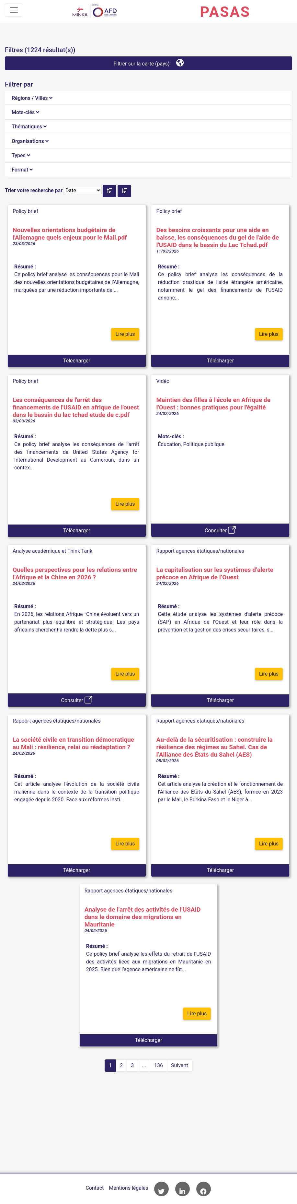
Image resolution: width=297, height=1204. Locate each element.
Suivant (179, 1065)
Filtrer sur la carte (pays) (148, 63)
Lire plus (125, 334)
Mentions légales (128, 1188)
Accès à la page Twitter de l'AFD (161, 1189)
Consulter (220, 530)
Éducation (169, 444)
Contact (95, 1188)
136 (158, 1065)
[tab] (148, 98)
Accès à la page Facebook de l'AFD (203, 1189)
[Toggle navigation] (14, 10)
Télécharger (76, 361)
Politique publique (203, 444)
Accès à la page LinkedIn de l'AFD (182, 1189)
